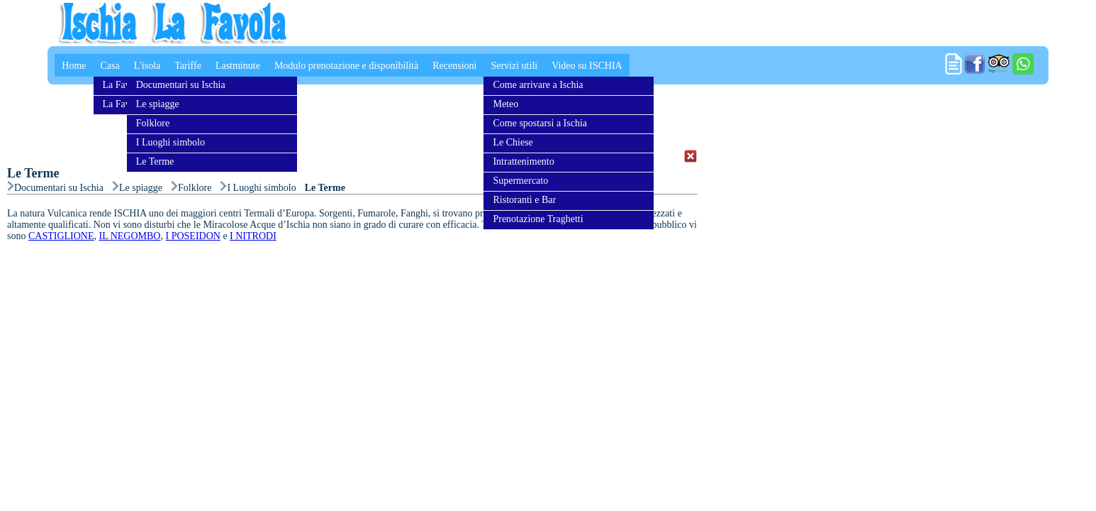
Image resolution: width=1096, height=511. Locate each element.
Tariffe (187, 65)
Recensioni (454, 65)
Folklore (152, 123)
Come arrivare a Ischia (538, 84)
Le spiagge (157, 104)
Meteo (505, 104)
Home (74, 65)
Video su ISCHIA (587, 65)
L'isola (147, 65)
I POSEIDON (192, 236)
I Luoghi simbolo (170, 142)
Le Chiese (512, 142)
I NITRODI (253, 236)
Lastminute (238, 65)
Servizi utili (514, 65)
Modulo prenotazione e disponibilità (346, 65)
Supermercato (520, 180)
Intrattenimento (523, 161)
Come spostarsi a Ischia (540, 123)
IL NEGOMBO (130, 236)
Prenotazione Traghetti (538, 219)
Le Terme (155, 161)
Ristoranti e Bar (524, 199)
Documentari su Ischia (180, 84)
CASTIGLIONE (61, 236)
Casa (110, 65)
